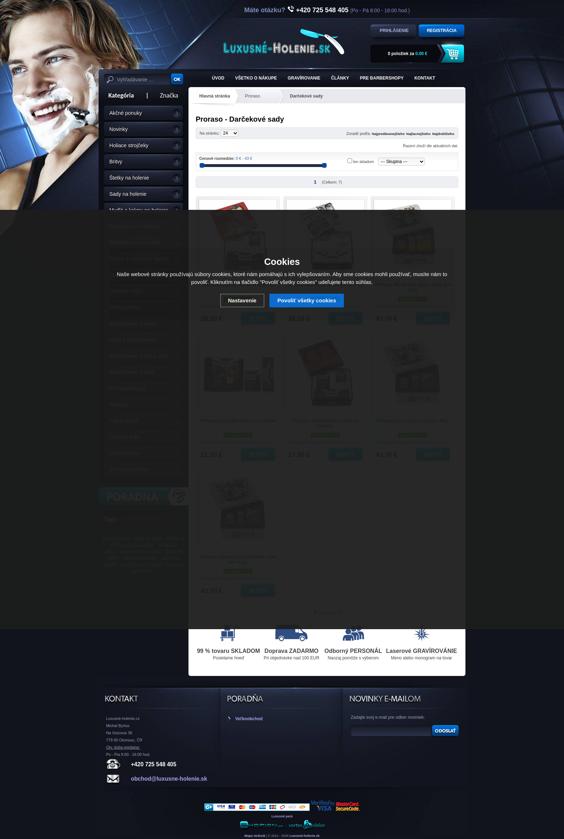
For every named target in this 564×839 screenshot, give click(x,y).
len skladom (363, 161)
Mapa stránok (254, 836)
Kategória (119, 95)
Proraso (252, 96)
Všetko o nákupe (256, 78)
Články (340, 78)
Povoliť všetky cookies (306, 300)
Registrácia (442, 30)
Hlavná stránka (214, 96)
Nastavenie (242, 300)
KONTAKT (424, 78)
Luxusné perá (282, 816)
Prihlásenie (394, 30)
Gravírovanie (304, 78)
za (407, 53)
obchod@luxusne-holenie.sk (169, 779)
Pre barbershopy (382, 78)
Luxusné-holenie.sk (305, 836)
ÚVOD (218, 78)
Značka (169, 95)
